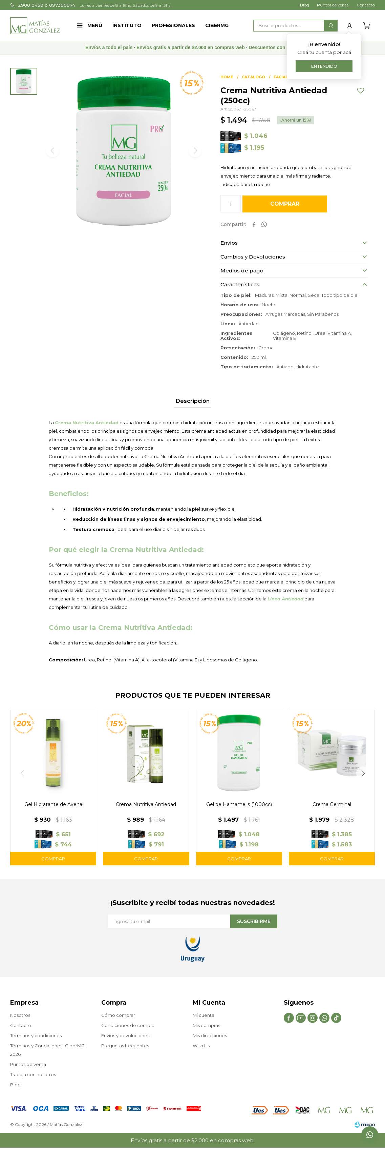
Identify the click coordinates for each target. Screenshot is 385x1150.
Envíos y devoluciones (125, 1035)
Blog (304, 4)
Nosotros (20, 1015)
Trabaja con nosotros (33, 1074)
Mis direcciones (210, 1035)
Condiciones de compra (127, 1025)
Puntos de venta (333, 4)
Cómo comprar (118, 1015)
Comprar (284, 204)
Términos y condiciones (36, 1035)
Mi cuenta (203, 1015)
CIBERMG (217, 25)
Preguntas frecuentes (125, 1045)
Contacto (366, 4)
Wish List (202, 1045)
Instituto (127, 25)
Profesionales (173, 25)
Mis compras (206, 1025)
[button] (363, 773)
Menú (94, 25)
